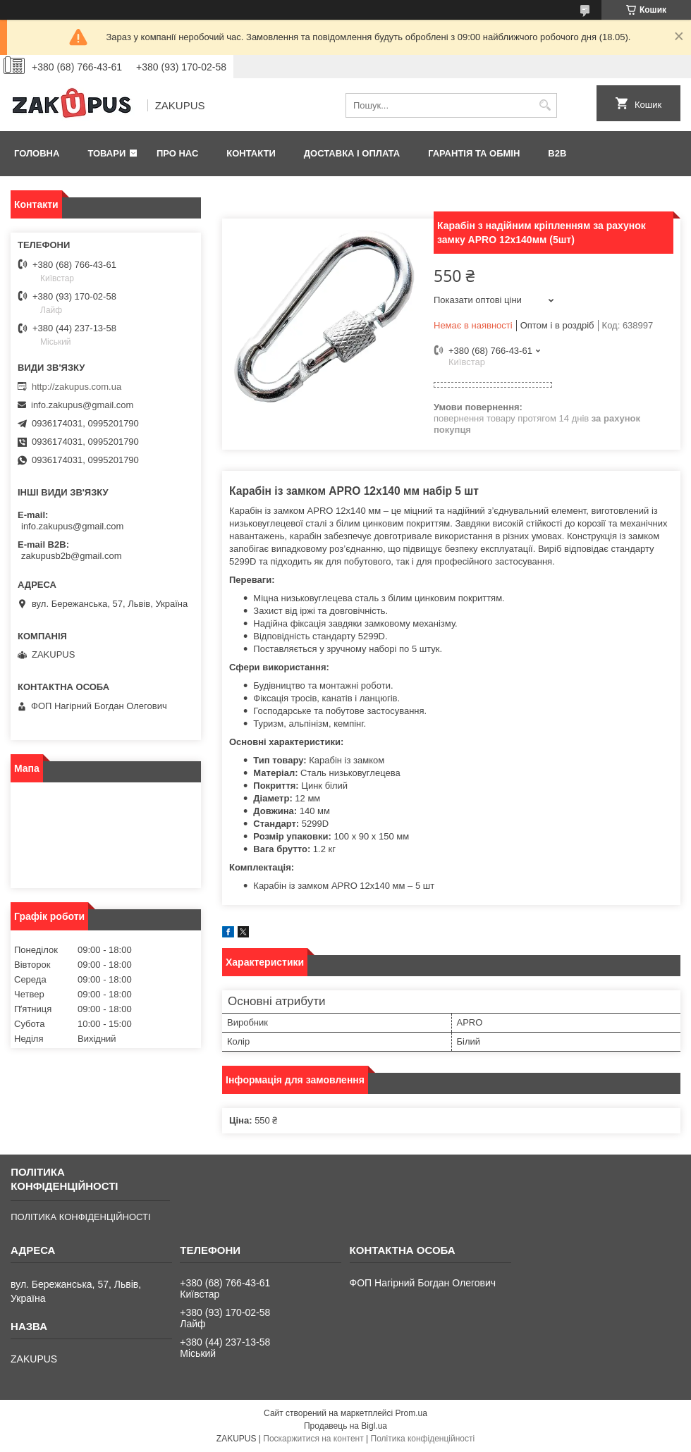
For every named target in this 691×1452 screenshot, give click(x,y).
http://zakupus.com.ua (76, 386)
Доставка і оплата (352, 153)
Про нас (177, 153)
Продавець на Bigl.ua (345, 1426)
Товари (106, 153)
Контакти (251, 153)
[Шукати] (544, 105)
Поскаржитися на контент (313, 1439)
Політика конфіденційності (423, 1439)
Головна (36, 153)
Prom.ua (411, 1413)
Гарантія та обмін (474, 153)
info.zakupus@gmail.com (82, 405)
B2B (557, 153)
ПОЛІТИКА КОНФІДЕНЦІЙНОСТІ (80, 1217)
